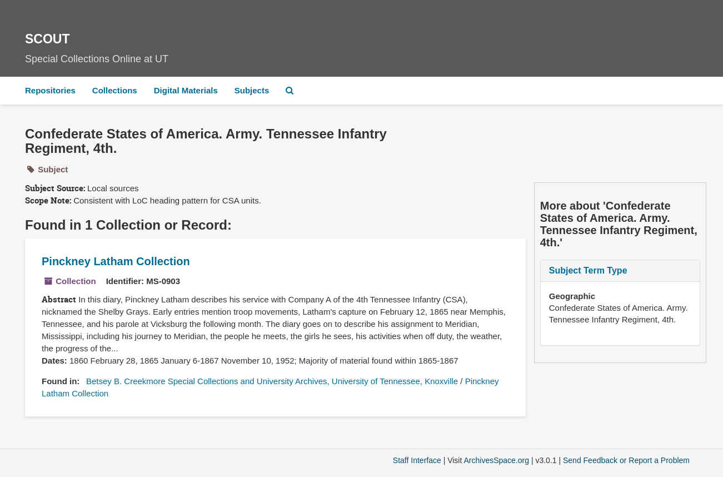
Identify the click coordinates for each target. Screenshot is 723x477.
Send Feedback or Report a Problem (626, 460)
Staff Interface (417, 460)
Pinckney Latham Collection (116, 261)
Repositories (50, 90)
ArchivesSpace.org (496, 460)
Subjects (252, 90)
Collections (114, 90)
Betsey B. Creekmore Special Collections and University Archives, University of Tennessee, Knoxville (272, 381)
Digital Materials (186, 90)
